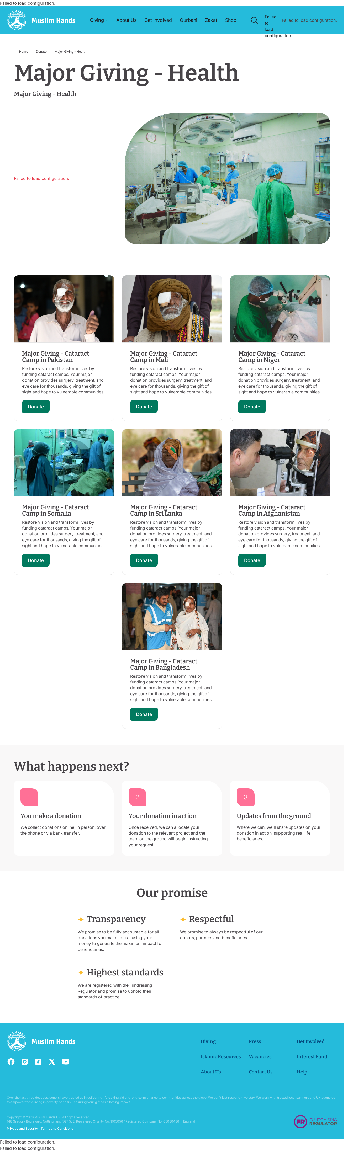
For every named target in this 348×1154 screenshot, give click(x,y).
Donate (41, 52)
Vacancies (260, 1057)
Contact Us (261, 1072)
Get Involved (311, 1041)
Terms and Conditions (57, 1129)
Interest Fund (312, 1057)
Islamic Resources (221, 1057)
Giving (208, 1041)
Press (255, 1041)
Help (302, 1072)
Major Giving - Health (70, 52)
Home (23, 52)
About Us (211, 1072)
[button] (99, 20)
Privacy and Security (22, 1129)
